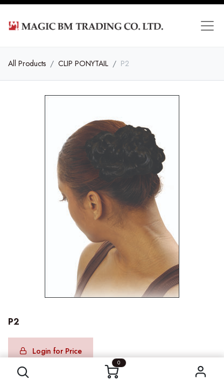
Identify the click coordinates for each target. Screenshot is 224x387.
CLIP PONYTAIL (83, 63)
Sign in (200, 372)
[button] (23, 372)
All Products (27, 63)
